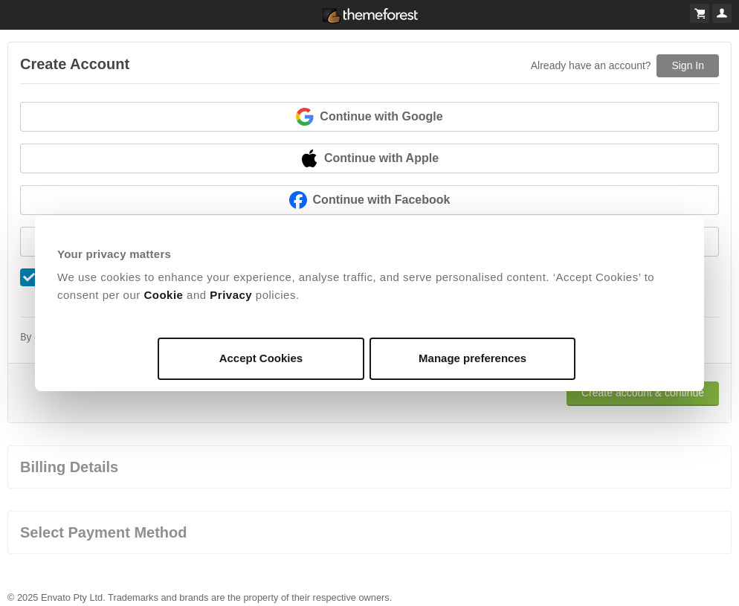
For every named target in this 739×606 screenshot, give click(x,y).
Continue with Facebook (370, 200)
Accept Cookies (261, 358)
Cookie (163, 295)
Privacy (231, 295)
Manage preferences (472, 358)
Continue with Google (369, 117)
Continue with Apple (369, 158)
